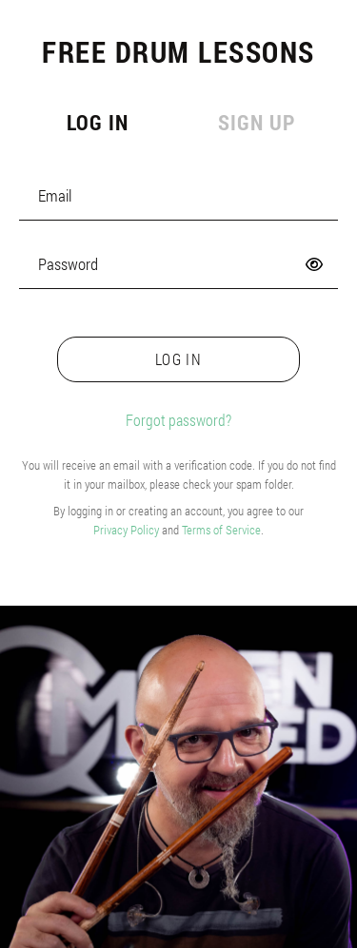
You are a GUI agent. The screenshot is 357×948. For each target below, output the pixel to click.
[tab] (95, 123)
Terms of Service (221, 529)
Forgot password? (178, 420)
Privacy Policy (126, 529)
